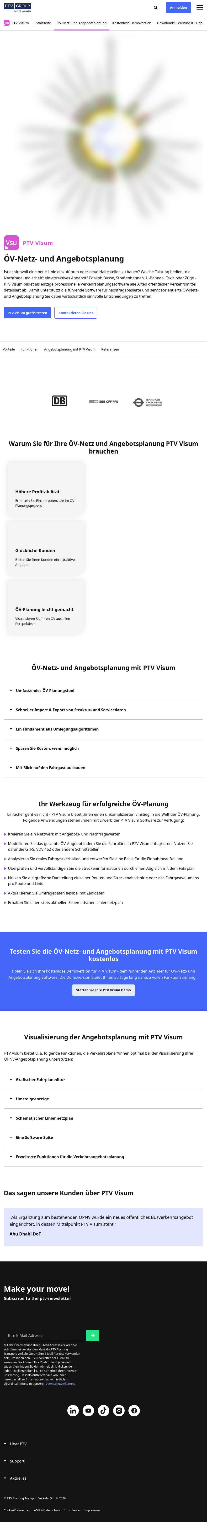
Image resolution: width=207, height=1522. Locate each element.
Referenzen (110, 349)
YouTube (88, 1410)
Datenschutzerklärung (60, 1384)
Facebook (134, 1410)
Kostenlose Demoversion (131, 23)
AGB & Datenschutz (47, 1510)
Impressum (92, 1510)
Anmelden (178, 7)
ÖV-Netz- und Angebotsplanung (81, 23)
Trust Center (72, 1510)
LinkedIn (73, 1410)
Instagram (119, 1410)
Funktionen (29, 349)
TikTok (103, 1410)
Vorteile (9, 349)
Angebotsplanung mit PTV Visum (70, 349)
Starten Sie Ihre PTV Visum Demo (103, 994)
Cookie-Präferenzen (17, 1510)
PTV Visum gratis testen (27, 313)
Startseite (43, 23)
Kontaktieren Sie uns (75, 313)
